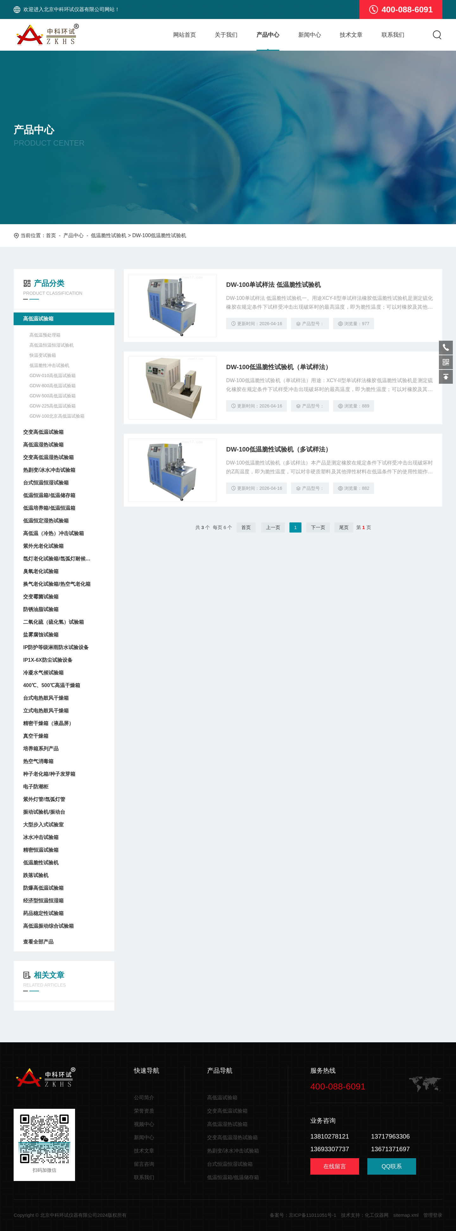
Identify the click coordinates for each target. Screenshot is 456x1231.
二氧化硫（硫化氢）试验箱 (53, 622)
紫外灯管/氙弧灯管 (44, 799)
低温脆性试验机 (108, 235)
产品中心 (267, 35)
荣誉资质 (144, 1111)
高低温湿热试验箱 (43, 444)
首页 (51, 235)
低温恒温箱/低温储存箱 (49, 495)
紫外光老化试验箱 (43, 546)
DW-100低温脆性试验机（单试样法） (279, 366)
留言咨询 (144, 1164)
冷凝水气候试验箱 (43, 672)
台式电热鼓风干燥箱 (46, 698)
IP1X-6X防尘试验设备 (48, 660)
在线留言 (334, 1166)
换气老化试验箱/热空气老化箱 (56, 584)
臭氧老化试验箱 (41, 571)
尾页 (344, 527)
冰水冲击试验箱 (41, 837)
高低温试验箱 (38, 318)
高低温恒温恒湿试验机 (51, 345)
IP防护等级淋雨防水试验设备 (56, 647)
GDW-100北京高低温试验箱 (57, 416)
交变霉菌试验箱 (41, 596)
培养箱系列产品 (41, 748)
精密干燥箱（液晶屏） (48, 723)
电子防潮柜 (35, 786)
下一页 (318, 527)
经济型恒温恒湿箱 (43, 900)
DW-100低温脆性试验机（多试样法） (279, 449)
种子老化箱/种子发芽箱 (49, 774)
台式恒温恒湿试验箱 (46, 482)
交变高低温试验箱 (43, 432)
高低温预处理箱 (44, 335)
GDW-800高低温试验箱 (52, 385)
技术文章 (351, 35)
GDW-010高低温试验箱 (52, 375)
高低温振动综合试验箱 (48, 926)
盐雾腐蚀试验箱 (41, 634)
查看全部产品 (64, 942)
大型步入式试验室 (43, 824)
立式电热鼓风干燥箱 (46, 710)
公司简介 (144, 1097)
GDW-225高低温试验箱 (52, 405)
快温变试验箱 (42, 355)
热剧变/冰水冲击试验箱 (49, 470)
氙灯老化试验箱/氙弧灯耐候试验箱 (57, 558)
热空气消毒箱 (38, 761)
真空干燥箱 (35, 736)
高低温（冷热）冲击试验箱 (53, 533)
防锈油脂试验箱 (41, 609)
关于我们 (226, 35)
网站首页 (184, 35)
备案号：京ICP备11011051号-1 (303, 1215)
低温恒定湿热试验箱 (46, 520)
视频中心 (144, 1124)
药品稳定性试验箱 (43, 913)
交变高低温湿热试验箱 (48, 457)
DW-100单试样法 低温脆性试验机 (273, 284)
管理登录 (432, 1215)
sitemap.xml (406, 1215)
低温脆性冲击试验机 (49, 365)
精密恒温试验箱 (41, 850)
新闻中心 (309, 35)
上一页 (273, 527)
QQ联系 (391, 1169)
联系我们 (393, 35)
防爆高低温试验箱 (43, 888)
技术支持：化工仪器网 (365, 1215)
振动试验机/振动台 (44, 812)
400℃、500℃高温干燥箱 (51, 685)
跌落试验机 (35, 875)
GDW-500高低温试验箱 (52, 395)
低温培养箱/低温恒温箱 (49, 508)
